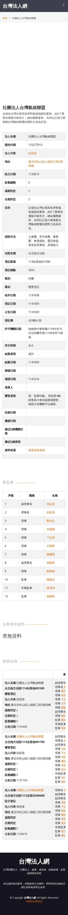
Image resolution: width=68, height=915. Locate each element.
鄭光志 (51, 521)
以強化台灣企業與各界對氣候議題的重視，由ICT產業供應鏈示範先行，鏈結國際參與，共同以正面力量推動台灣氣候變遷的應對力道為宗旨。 (34, 118)
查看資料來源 (36, 450)
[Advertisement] (34, 67)
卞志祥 (51, 537)
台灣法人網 (15, 6)
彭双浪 (32, 153)
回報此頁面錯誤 (34, 901)
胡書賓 (51, 563)
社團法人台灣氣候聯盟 (30, 736)
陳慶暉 (51, 554)
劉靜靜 (51, 571)
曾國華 (51, 596)
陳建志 (51, 579)
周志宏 (51, 504)
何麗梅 (51, 529)
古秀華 (51, 546)
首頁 (5, 18)
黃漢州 (51, 588)
